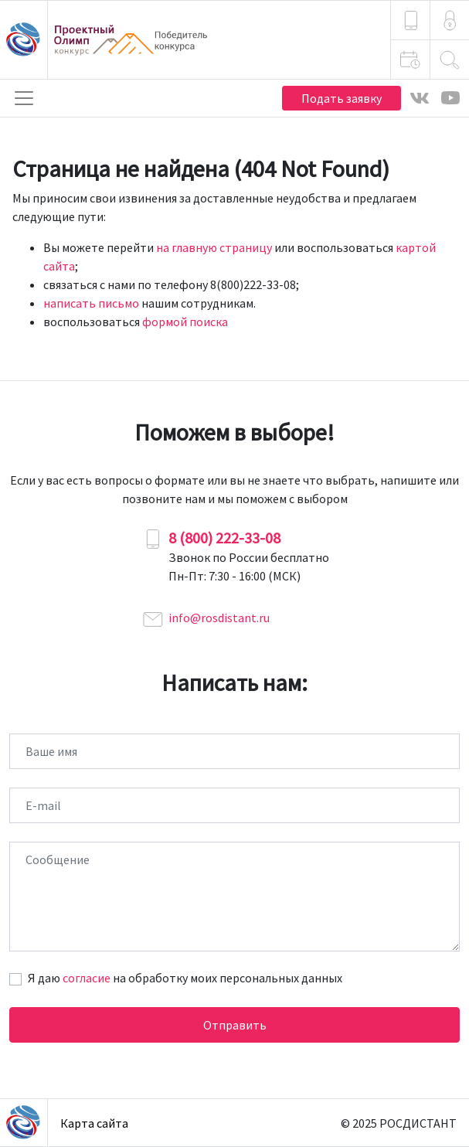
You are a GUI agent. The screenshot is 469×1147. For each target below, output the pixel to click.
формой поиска (185, 321)
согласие (86, 977)
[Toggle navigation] (24, 98)
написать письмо (91, 303)
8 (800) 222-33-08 (224, 537)
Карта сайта (94, 1123)
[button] (449, 20)
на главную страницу (214, 247)
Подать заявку (341, 98)
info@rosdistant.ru (219, 617)
